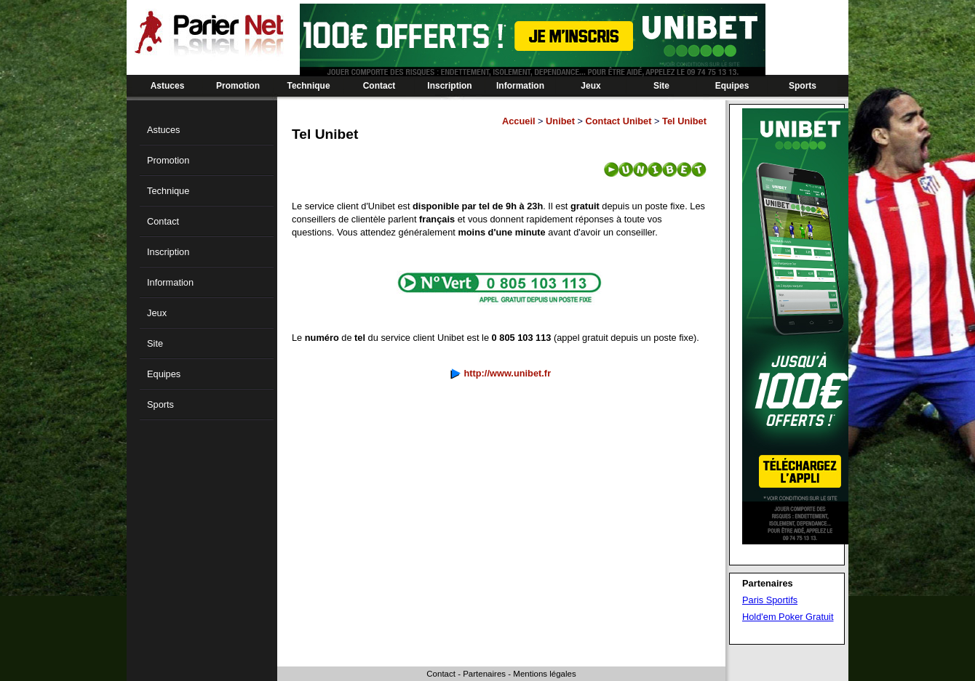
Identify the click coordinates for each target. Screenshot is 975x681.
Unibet (560, 121)
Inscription (449, 86)
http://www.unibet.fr (507, 373)
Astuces (168, 86)
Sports (802, 86)
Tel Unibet (684, 121)
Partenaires (484, 673)
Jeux (590, 86)
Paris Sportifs (769, 600)
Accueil (519, 121)
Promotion (238, 86)
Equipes (732, 86)
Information (520, 86)
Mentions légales (544, 673)
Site (661, 86)
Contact (379, 86)
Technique (308, 86)
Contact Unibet (619, 121)
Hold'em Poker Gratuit (787, 616)
